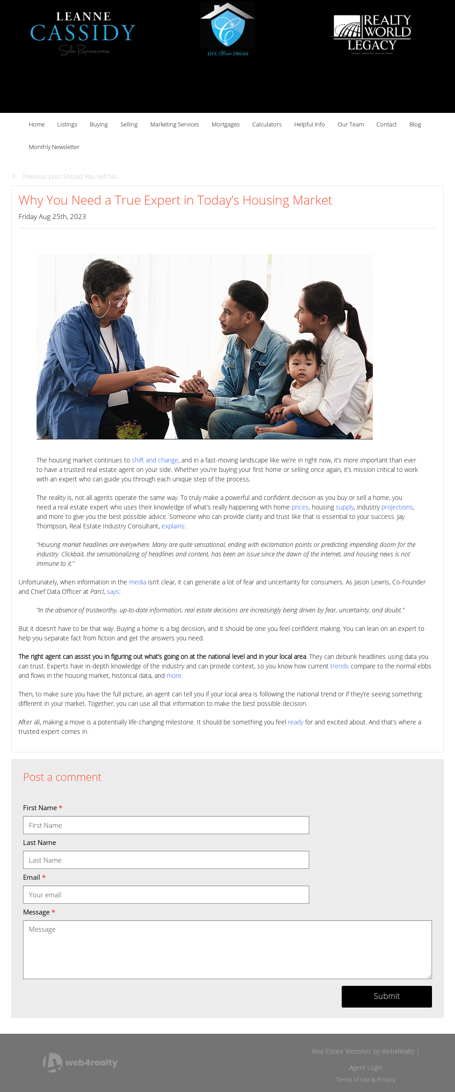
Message (39, 911)
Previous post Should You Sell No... (66, 176)
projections (397, 507)
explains (173, 526)
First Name (42, 807)
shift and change (155, 460)
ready (295, 722)
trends (339, 666)
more (174, 675)
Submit (387, 995)
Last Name (39, 842)
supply (345, 507)
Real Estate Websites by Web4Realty (363, 1051)
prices (300, 507)
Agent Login (365, 1067)
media (137, 582)
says (113, 591)
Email (34, 877)
